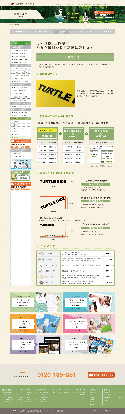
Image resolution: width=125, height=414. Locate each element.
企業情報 (22, 411)
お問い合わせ (61, 411)
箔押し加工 (92, 401)
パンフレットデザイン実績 (24, 401)
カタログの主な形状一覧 (42, 392)
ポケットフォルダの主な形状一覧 (61, 392)
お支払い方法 (107, 392)
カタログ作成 (41, 390)
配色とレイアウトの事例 (24, 399)
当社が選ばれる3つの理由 (113, 397)
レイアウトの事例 (40, 399)
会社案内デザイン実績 (7, 401)
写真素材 (92, 399)
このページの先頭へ (110, 356)
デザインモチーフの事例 (8, 399)
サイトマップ (49, 411)
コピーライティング (95, 392)
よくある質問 (107, 394)
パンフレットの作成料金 (24, 394)
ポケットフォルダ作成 (60, 390)
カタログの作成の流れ (41, 397)
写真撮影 (92, 397)
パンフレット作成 (24, 390)
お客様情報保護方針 (35, 411)
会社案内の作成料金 (6, 394)
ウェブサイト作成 (79, 390)
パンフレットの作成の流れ (24, 397)
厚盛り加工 (92, 404)
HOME (12, 24)
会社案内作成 (6, 390)
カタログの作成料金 (41, 394)
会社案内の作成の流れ (7, 397)
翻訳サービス (93, 394)
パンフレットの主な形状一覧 (25, 392)
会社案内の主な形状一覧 (8, 392)
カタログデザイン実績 (41, 401)
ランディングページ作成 (79, 392)
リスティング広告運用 (78, 394)
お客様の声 (108, 400)
